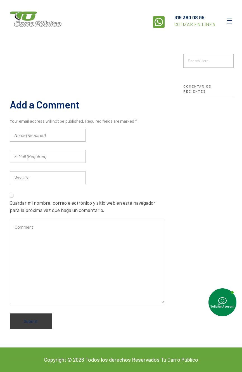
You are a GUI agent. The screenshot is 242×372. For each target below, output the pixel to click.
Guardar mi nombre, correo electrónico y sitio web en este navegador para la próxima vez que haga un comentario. (82, 206)
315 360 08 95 (189, 17)
